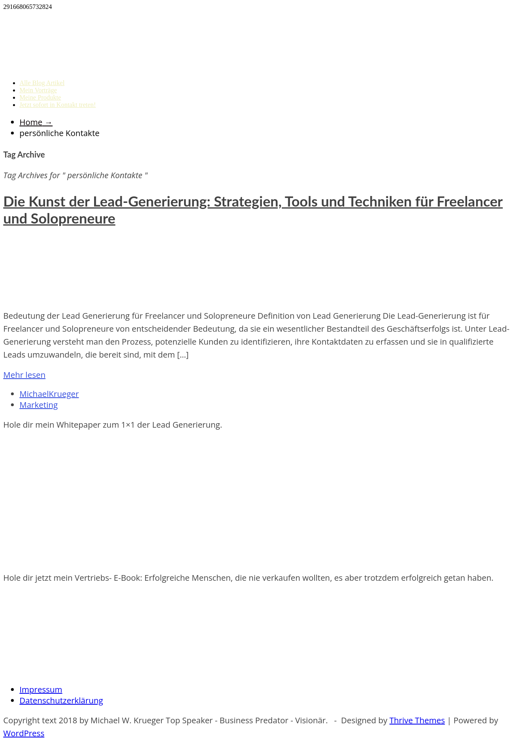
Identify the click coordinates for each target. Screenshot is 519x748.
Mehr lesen (24, 374)
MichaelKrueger (49, 393)
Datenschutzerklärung (61, 700)
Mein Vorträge (38, 90)
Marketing (38, 404)
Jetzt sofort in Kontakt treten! (57, 104)
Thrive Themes (417, 720)
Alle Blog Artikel (41, 82)
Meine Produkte (40, 97)
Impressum (40, 689)
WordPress (23, 733)
